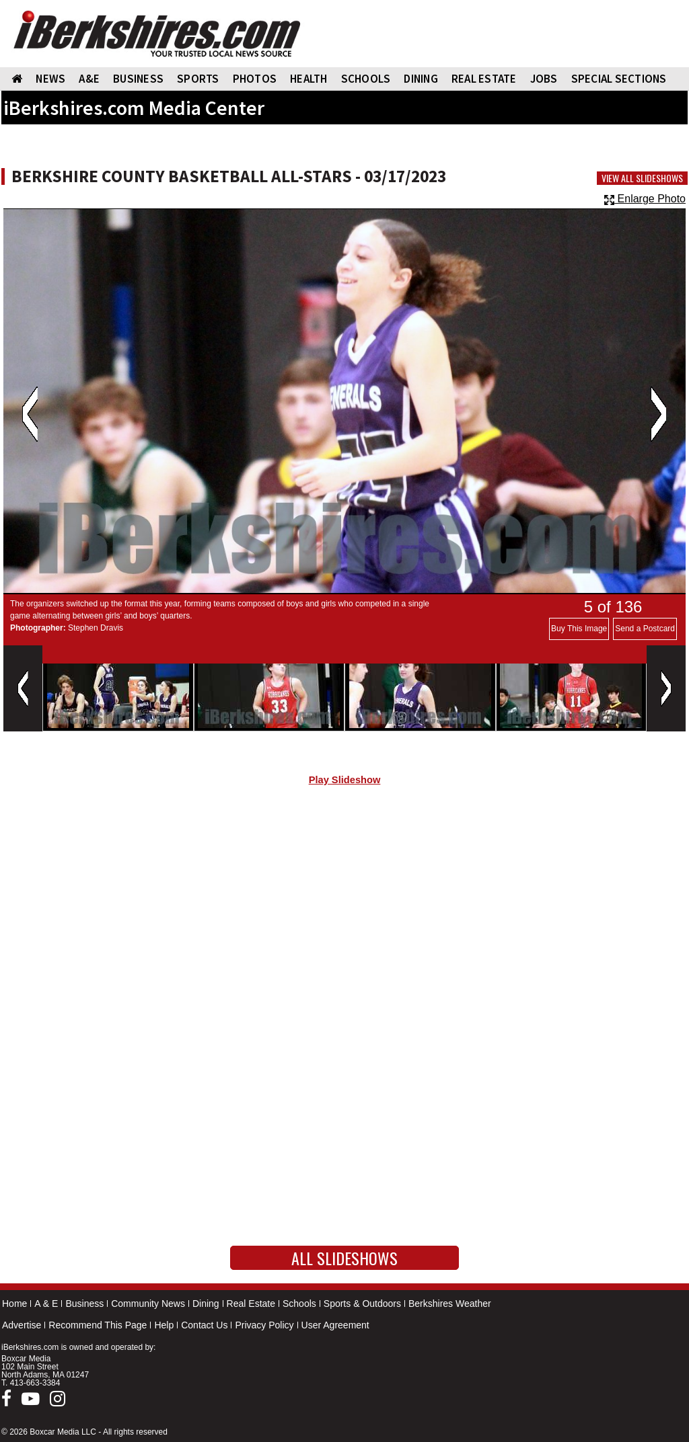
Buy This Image (579, 628)
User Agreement (335, 1325)
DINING (421, 78)
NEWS (50, 78)
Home (14, 1303)
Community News (148, 1303)
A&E (89, 78)
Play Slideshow (345, 779)
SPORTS (198, 78)
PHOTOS (255, 78)
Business (84, 1303)
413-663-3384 (35, 1383)
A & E (46, 1303)
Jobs (544, 78)
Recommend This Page (97, 1325)
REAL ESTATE (484, 78)
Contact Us (204, 1325)
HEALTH (309, 78)
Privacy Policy (264, 1325)
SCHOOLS (366, 78)
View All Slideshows (642, 178)
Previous (30, 414)
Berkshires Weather (449, 1303)
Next (658, 414)
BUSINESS (138, 78)
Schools (299, 1303)
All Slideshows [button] (344, 1258)
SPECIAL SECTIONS (619, 78)
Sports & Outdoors (362, 1303)
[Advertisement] (344, 909)
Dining (205, 1303)
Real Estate (251, 1303)
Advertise (21, 1325)
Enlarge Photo (645, 198)
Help (164, 1325)
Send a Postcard (645, 628)
